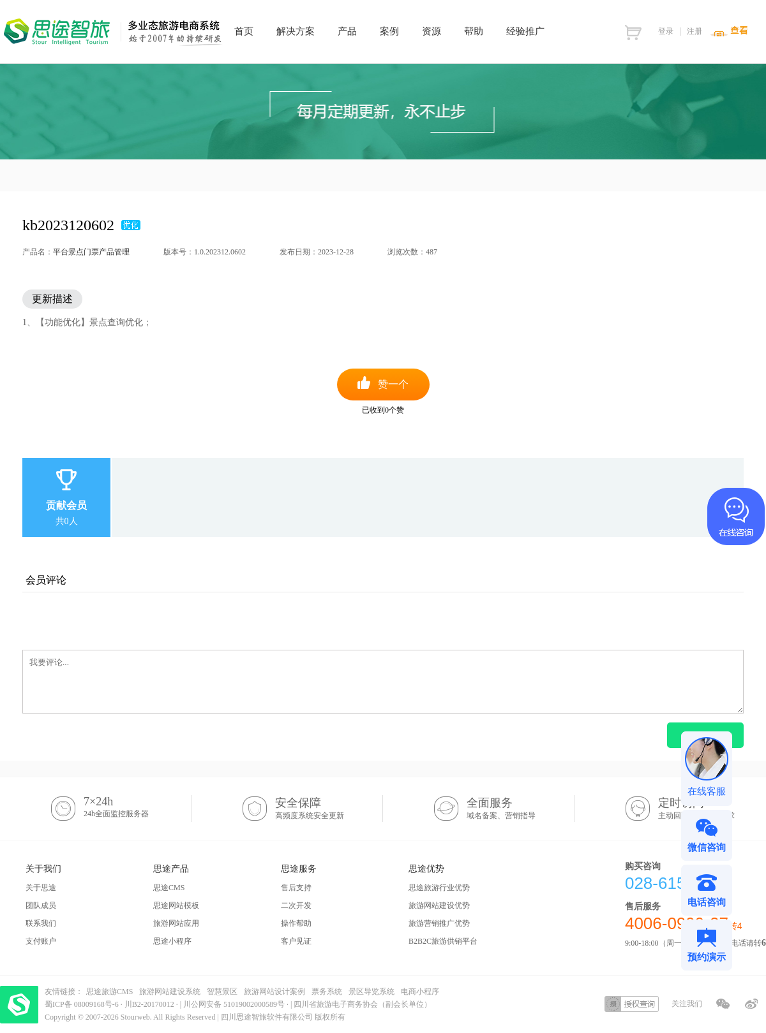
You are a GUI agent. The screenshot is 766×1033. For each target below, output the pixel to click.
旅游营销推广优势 (439, 923)
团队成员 (41, 905)
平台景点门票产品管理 (91, 251)
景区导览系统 (371, 991)
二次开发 (296, 905)
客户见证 (296, 941)
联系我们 (41, 923)
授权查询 (632, 1004)
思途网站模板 (176, 905)
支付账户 (41, 941)
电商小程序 (420, 991)
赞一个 (393, 384)
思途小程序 (172, 941)
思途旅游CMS (109, 991)
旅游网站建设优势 (439, 905)
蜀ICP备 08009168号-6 (83, 1004)
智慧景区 (222, 991)
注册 (694, 31)
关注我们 (687, 1003)
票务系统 (327, 991)
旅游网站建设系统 (169, 991)
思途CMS (168, 887)
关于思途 (41, 887)
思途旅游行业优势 (439, 887)
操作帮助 (296, 923)
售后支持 (296, 887)
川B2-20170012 (150, 1004)
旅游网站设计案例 (274, 991)
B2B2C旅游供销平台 (443, 941)
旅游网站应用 (176, 923)
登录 (665, 31)
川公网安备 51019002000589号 (234, 1004)
